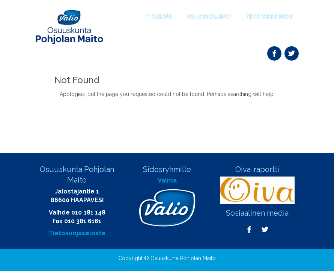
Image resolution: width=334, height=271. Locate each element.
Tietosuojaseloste (77, 233)
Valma (167, 180)
